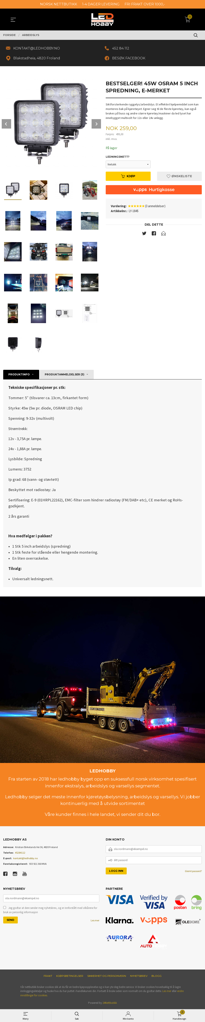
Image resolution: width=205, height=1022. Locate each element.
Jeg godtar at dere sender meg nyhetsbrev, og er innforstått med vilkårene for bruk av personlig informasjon (50, 911)
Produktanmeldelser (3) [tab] (64, 375)
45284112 (20, 853)
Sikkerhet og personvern (106, 976)
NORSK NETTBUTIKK (58, 4)
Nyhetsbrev (138, 976)
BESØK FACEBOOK (129, 59)
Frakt (48, 976)
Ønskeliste (179, 177)
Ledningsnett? (117, 157)
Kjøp (128, 177)
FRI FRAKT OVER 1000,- (145, 4)
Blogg (157, 976)
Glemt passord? (193, 871)
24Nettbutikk (109, 1003)
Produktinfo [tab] (19, 375)
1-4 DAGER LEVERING (101, 4)
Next (96, 124)
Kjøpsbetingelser (69, 976)
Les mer (95, 921)
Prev (6, 124)
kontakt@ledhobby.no (25, 858)
